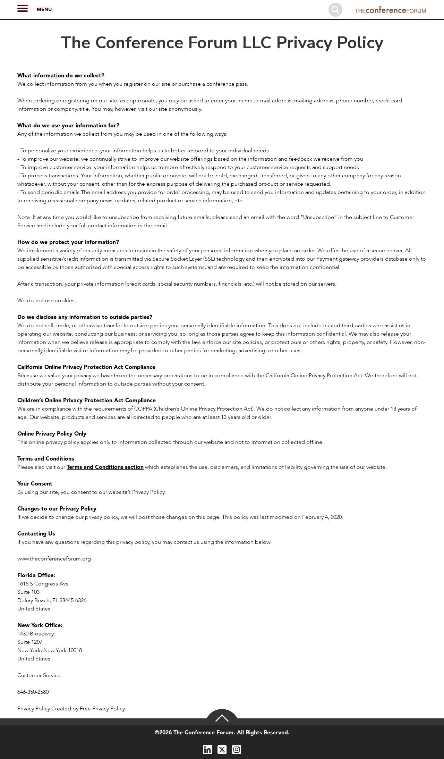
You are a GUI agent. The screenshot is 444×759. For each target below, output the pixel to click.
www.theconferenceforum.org (54, 559)
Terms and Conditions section (105, 467)
